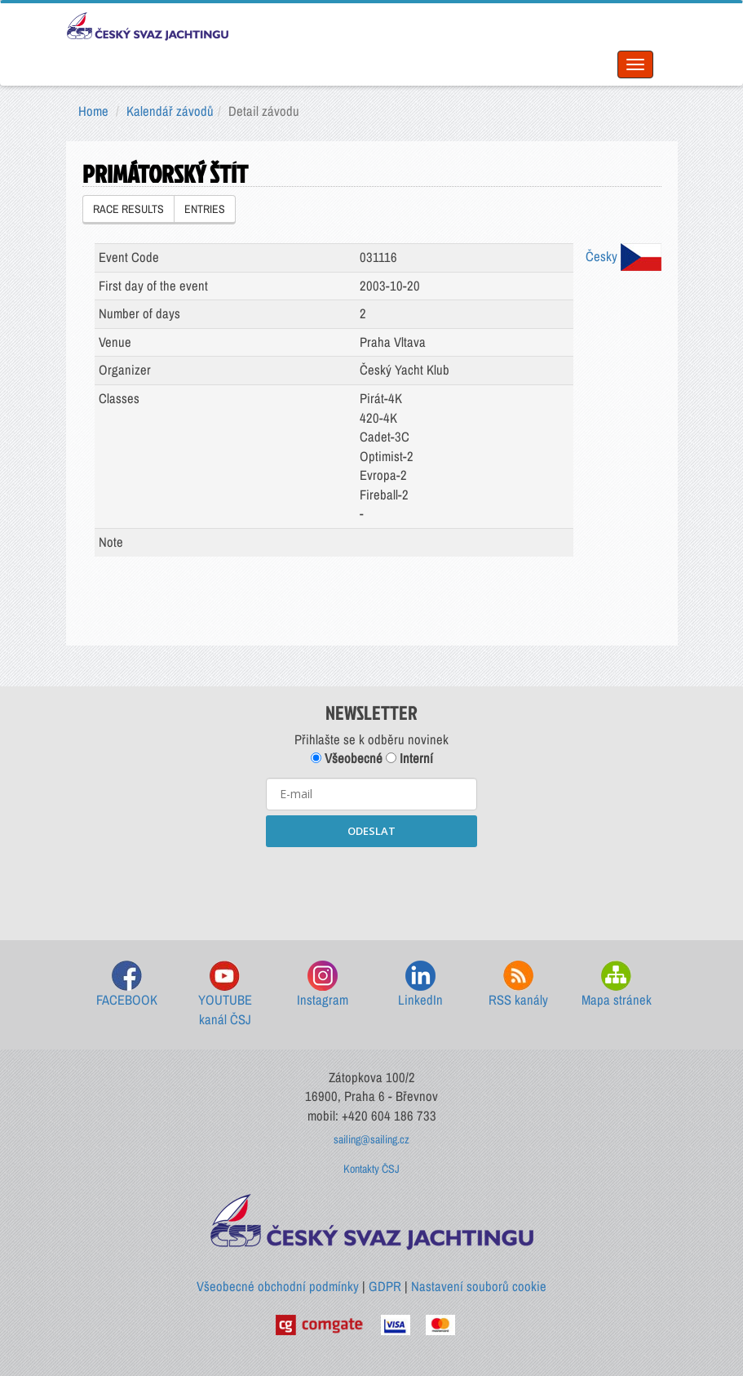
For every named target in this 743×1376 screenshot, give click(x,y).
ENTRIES (204, 209)
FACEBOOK (126, 985)
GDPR (385, 1286)
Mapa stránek (617, 985)
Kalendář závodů (170, 111)
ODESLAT (371, 830)
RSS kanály (518, 985)
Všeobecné (347, 758)
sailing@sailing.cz (371, 1139)
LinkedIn (420, 985)
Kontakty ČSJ (371, 1168)
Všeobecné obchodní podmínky (278, 1286)
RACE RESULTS (128, 209)
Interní (409, 758)
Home (93, 111)
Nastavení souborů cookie (478, 1286)
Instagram (322, 985)
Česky (623, 256)
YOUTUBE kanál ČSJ (225, 994)
